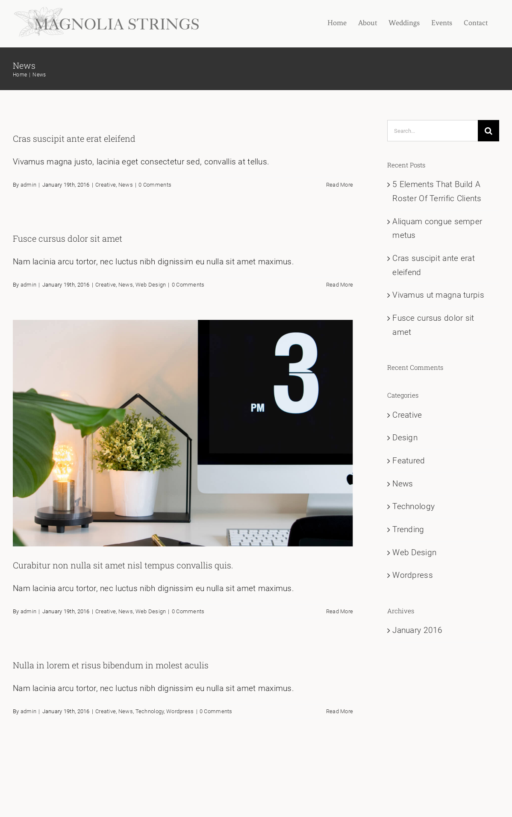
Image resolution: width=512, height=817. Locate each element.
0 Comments (154, 185)
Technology (149, 711)
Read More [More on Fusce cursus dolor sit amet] (339, 284)
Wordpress (180, 711)
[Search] (488, 130)
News (125, 185)
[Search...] (432, 130)
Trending (408, 529)
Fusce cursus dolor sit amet (67, 238)
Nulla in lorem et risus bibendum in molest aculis (111, 665)
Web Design (150, 284)
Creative (105, 185)
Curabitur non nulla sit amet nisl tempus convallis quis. (123, 565)
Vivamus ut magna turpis (438, 295)
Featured (408, 461)
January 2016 (417, 630)
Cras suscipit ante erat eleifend (74, 138)
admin (28, 185)
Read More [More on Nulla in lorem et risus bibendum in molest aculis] (339, 711)
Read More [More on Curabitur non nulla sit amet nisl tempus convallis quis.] (339, 611)
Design (405, 437)
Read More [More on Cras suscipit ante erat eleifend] (339, 185)
